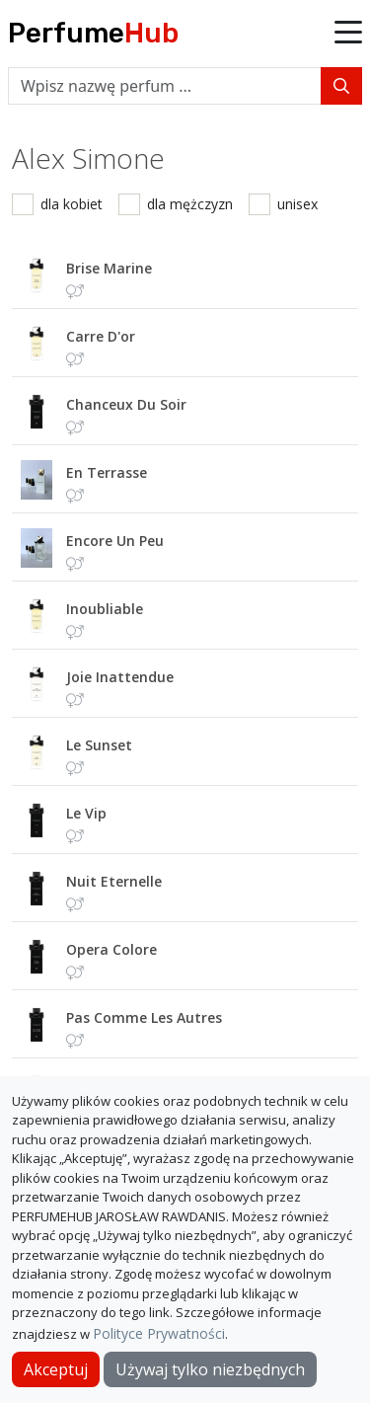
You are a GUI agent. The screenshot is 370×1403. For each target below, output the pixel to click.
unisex (297, 204)
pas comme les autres (144, 1017)
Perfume (93, 33)
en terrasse (106, 472)
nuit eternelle (114, 881)
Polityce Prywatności (159, 1333)
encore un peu (115, 540)
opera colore (111, 949)
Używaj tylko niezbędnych (210, 1369)
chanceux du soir (126, 404)
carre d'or (100, 336)
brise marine (109, 268)
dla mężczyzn (190, 204)
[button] (348, 33)
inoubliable (104, 608)
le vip (86, 813)
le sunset (99, 745)
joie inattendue (120, 676)
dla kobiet (71, 204)
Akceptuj (56, 1369)
